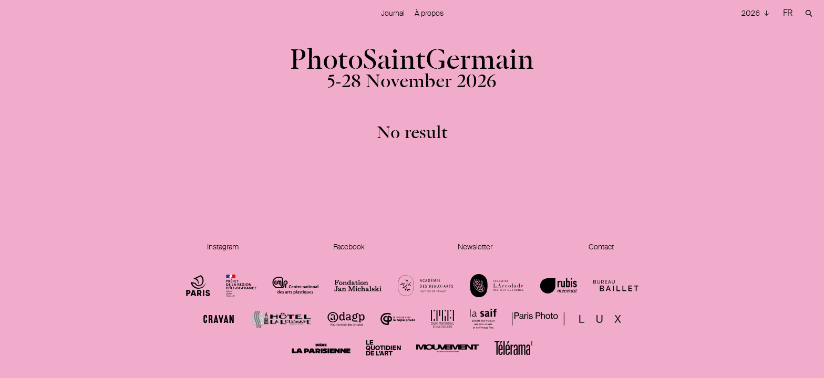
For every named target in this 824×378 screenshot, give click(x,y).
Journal (393, 13)
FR (787, 12)
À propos (429, 13)
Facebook (349, 246)
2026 (751, 13)
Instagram (223, 246)
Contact (601, 246)
